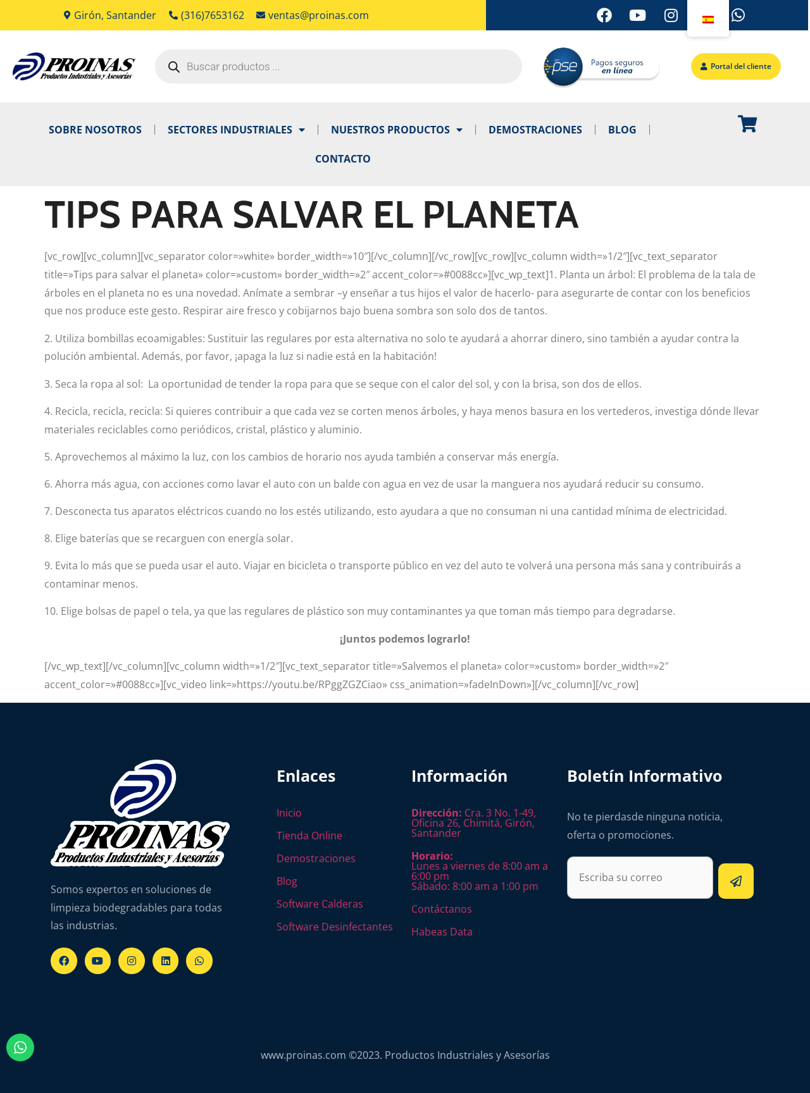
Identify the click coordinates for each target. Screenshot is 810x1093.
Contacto (343, 159)
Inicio (289, 813)
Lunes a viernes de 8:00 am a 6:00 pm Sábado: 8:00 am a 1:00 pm (479, 871)
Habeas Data (442, 932)
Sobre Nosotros (95, 130)
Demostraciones (535, 130)
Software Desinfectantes (335, 927)
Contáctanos (441, 909)
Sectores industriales (236, 129)
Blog (622, 130)
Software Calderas (320, 904)
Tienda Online (309, 836)
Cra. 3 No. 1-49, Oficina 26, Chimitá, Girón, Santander (473, 823)
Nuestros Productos (397, 129)
